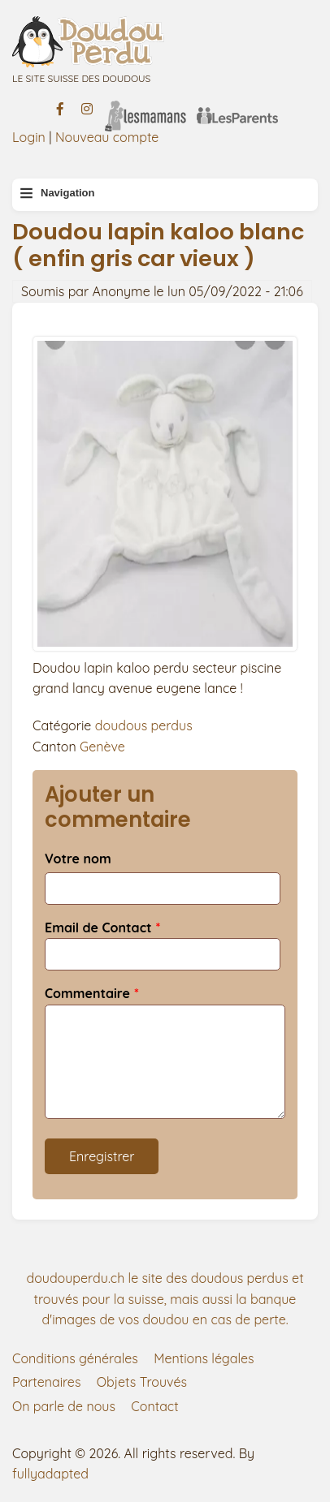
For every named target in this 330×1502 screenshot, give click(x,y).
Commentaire (87, 993)
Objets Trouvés (142, 1382)
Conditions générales (75, 1358)
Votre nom (78, 858)
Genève (102, 746)
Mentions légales (204, 1358)
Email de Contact (98, 927)
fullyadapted (50, 1473)
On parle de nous (63, 1406)
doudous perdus (144, 725)
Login (29, 137)
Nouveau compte (107, 137)
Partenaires (46, 1382)
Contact (154, 1406)
